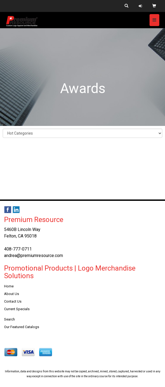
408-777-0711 (18, 249)
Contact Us (12, 301)
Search (9, 319)
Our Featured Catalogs (21, 327)
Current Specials (17, 309)
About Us (11, 294)
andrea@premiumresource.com (33, 255)
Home (9, 286)
